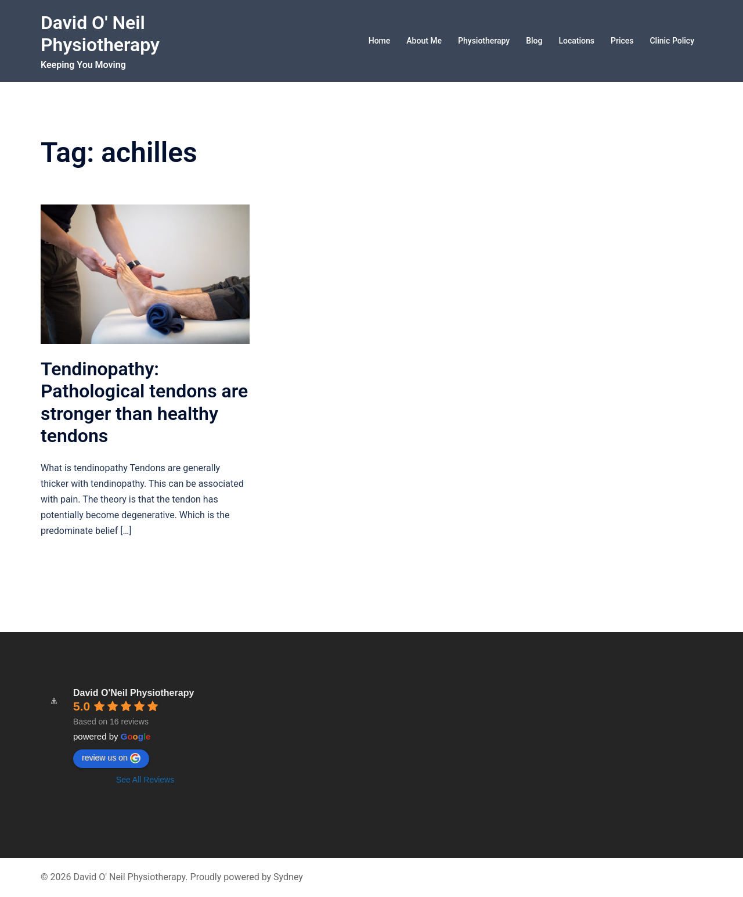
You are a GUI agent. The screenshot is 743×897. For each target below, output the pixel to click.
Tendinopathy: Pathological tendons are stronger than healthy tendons (144, 402)
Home (380, 40)
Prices (622, 40)
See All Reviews (145, 779)
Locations (576, 40)
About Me (424, 40)
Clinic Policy (672, 40)
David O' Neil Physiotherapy (100, 34)
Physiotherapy (484, 40)
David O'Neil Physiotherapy (133, 693)
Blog (534, 40)
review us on (111, 758)
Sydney (288, 876)
